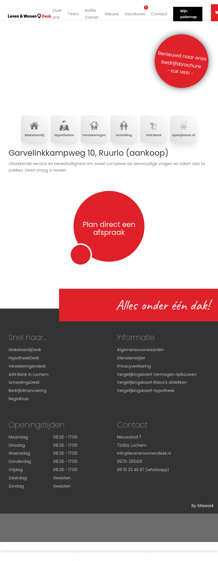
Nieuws (110, 13)
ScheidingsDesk (24, 384)
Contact (158, 13)
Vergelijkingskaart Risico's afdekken (152, 384)
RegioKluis (19, 400)
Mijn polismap (187, 13)
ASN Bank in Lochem (29, 375)
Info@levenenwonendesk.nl (144, 454)
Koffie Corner (90, 13)
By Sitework (202, 507)
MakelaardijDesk (25, 351)
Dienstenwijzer (131, 359)
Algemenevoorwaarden (140, 351)
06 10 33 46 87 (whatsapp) (143, 471)
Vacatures (133, 11)
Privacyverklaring (134, 367)
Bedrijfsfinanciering (28, 392)
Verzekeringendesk (27, 367)
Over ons (55, 13)
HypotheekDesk (24, 359)
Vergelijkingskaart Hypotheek (146, 392)
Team (71, 13)
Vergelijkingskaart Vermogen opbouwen (157, 375)
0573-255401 (129, 463)
